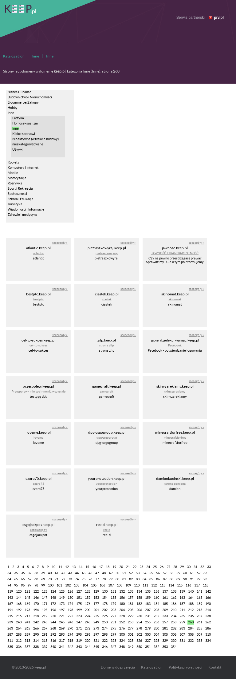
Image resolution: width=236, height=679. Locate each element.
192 (19, 610)
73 (70, 579)
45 (83, 573)
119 (10, 591)
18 (107, 567)
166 (208, 597)
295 (79, 634)
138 (173, 591)
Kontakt (214, 667)
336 (19, 647)
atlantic (38, 253)
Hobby (13, 107)
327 (148, 640)
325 (130, 640)
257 (165, 622)
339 (44, 647)
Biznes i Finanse (19, 92)
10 (53, 567)
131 (113, 591)
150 (70, 597)
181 (130, 604)
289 (27, 634)
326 (139, 640)
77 (97, 579)
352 (156, 647)
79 (110, 579)
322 (105, 640)
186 (173, 604)
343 (79, 647)
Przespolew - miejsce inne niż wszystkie (38, 391)
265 (27, 628)
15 (87, 567)
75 (83, 579)
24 (148, 567)
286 (208, 628)
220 (53, 616)
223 (79, 616)
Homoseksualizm (25, 123)
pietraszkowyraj (107, 253)
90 (185, 579)
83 (138, 579)
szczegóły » (60, 242)
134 (139, 591)
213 (199, 610)
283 (182, 628)
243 (44, 622)
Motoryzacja (17, 178)
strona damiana (175, 483)
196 (53, 610)
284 (191, 628)
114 (171, 585)
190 (208, 604)
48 (104, 573)
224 (87, 616)
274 (105, 628)
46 (90, 573)
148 (53, 597)
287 (10, 634)
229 (130, 616)
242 (36, 622)
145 (27, 597)
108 (119, 585)
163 (182, 597)
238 (208, 616)
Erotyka (18, 118)
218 (36, 616)
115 (180, 585)
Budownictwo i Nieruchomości (30, 97)
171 (44, 604)
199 (79, 610)
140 (191, 591)
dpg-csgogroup (106, 437)
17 (101, 567)
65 (16, 579)
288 (19, 634)
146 (36, 597)
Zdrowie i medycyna (22, 214)
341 (62, 647)
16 (94, 567)
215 (10, 616)
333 (199, 640)
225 (96, 616)
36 (23, 573)
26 (161, 567)
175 (79, 604)
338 (36, 647)
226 (105, 616)
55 (151, 573)
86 (158, 579)
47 (97, 573)
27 (168, 567)
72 (63, 579)
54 (144, 573)
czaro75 (38, 483)
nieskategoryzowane (27, 144)
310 (208, 634)
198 (70, 610)
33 (209, 567)
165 (199, 597)
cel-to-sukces (38, 345)
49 (110, 573)
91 (192, 579)
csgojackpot (38, 529)
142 (208, 591)
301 (130, 634)
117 (197, 585)
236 (191, 616)
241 (27, 622)
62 (198, 573)
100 (50, 585)
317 (62, 640)
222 (70, 616)
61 (192, 573)
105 (93, 585)
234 (173, 616)
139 (182, 591)
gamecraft (106, 391)
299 (113, 634)
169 (27, 604)
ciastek (107, 299)
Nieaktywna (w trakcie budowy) (35, 139)
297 (96, 634)
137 (165, 591)
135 (148, 591)
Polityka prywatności (185, 667)
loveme (38, 437)
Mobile (13, 173)
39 (43, 573)
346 (105, 647)
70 (50, 579)
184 (156, 604)
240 (19, 622)
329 (165, 640)
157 (130, 597)
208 (156, 610)
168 (19, 604)
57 (165, 573)
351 (148, 647)
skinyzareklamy (174, 391)
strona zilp (106, 345)
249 (96, 622)
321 (96, 640)
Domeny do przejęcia (118, 667)
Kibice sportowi (23, 134)
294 (70, 634)
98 (36, 585)
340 (53, 647)
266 (36, 628)
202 (105, 610)
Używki (17, 149)
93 (205, 579)
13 (74, 567)
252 (122, 622)
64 (9, 579)
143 (10, 597)
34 (9, 573)
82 (131, 579)
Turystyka (15, 204)
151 (79, 597)
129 (96, 591)
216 (19, 616)
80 (117, 579)
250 (105, 622)
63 (205, 573)
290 (36, 634)
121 (27, 591)
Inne (35, 56)
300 (122, 634)
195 (44, 610)
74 (77, 579)
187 (182, 604)
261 (199, 622)
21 (128, 567)
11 (60, 567)
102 (68, 585)
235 (182, 616)
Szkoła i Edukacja (20, 199)
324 (122, 640)
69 (43, 579)
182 (139, 604)
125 (62, 591)
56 (158, 573)
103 (76, 585)
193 (27, 610)
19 (114, 567)
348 (122, 647)
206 (139, 610)
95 (16, 585)
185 (165, 604)
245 (62, 622)
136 (156, 591)
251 (113, 622)
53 (138, 573)
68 (36, 579)
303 (148, 634)
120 (19, 591)
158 (139, 597)
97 (29, 585)
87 (165, 579)
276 (122, 628)
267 (44, 628)
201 (96, 610)
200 (87, 610)
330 (173, 640)
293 (62, 634)
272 (87, 628)
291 (44, 634)
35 (16, 573)
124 (53, 591)
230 (139, 616)
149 (62, 597)
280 (156, 628)
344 (87, 647)
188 (191, 604)
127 (79, 591)
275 (113, 628)
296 (87, 634)
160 (156, 597)
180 (122, 604)
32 (202, 567)
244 (53, 622)
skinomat (175, 299)
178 (105, 604)
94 (9, 585)
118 (205, 585)
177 (96, 604)
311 (10, 640)
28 (175, 567)
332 (191, 640)
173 (62, 604)
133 (130, 591)
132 (122, 591)
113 (162, 585)
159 (148, 597)
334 (208, 640)
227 (113, 616)
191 (10, 610)
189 (199, 604)
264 (19, 628)
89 (178, 579)
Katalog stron (14, 56)
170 (36, 604)
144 (19, 597)
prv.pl (219, 17)
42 (63, 573)
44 (77, 573)
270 (70, 628)
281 (165, 628)
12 (67, 567)
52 (131, 573)
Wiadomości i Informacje (26, 209)
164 (191, 597)
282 (173, 628)
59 (178, 573)
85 (151, 579)
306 (173, 634)
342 (70, 647)
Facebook (175, 345)
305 (165, 634)
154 (105, 597)
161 (165, 597)
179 (113, 604)
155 (113, 597)
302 (139, 634)
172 (53, 604)
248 (87, 622)
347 (113, 647)
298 (105, 634)
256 (156, 622)
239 (10, 622)
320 (87, 640)
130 (105, 591)
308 (191, 634)
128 (87, 591)
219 (44, 616)
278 (139, 628)
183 (148, 604)
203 (113, 610)
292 (53, 634)
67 (29, 579)
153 (96, 597)
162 (173, 597)
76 (90, 579)
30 (189, 567)
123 (44, 591)
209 (165, 610)
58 (171, 573)
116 (188, 585)
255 (148, 622)
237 (199, 616)
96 (23, 585)
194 (36, 610)
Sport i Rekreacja (20, 188)
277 (130, 628)
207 (148, 610)
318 (70, 640)
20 (121, 567)
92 (198, 579)
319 (79, 640)
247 (79, 622)
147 (44, 597)
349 (130, 647)
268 (53, 628)
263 (10, 628)
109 (128, 585)
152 (87, 597)
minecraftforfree (175, 437)
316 (53, 640)
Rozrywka (15, 183)
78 (104, 579)
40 (50, 573)
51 (124, 573)
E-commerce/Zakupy (23, 102)
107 (111, 585)
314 (36, 640)
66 (23, 579)
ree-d (106, 529)
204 (122, 610)
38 (36, 573)
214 (208, 610)
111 (145, 585)
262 (208, 622)
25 (155, 567)
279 (148, 628)
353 (165, 647)
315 (44, 640)
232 (156, 616)
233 (165, 616)
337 (27, 647)
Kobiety (13, 162)
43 (70, 573)
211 (182, 610)
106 (102, 585)
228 (122, 616)
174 (70, 604)
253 (130, 622)
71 (56, 579)
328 (156, 640)
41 (56, 573)
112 (154, 585)
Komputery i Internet (23, 167)
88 (171, 579)
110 (137, 585)
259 (182, 622)
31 (195, 567)
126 (70, 591)
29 (182, 567)
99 (43, 585)
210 (173, 610)
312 (19, 640)
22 (134, 567)
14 (80, 567)
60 (185, 573)
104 (85, 585)
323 (113, 640)
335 (10, 647)
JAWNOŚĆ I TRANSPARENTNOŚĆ (175, 253)
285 (199, 628)
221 (62, 616)
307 (182, 634)
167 (10, 604)
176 (87, 604)
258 (173, 622)
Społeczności (17, 193)
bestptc (38, 299)
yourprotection (106, 483)
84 (144, 579)
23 (141, 567)
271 (79, 628)
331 (182, 640)
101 (59, 585)
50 (117, 573)
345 (96, 647)
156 (122, 597)
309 (199, 634)
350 (139, 647)
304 (156, 634)
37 (29, 573)
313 (27, 640)
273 (96, 628)
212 (191, 610)
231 (148, 616)
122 (36, 591)
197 (62, 610)
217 (27, 616)
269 (62, 628)
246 (70, 622)
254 (139, 622)
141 (199, 591)
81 (124, 579)
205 (130, 610)
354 (173, 647)
